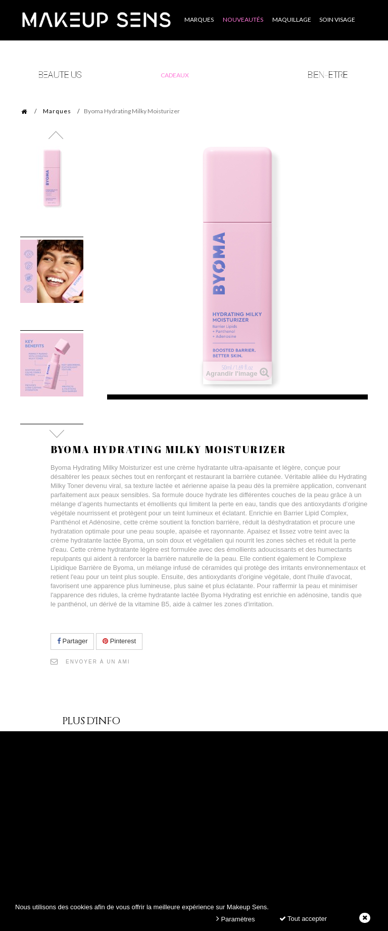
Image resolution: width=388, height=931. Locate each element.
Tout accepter (303, 918)
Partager (72, 641)
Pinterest (119, 641)
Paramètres (235, 918)
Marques (57, 111)
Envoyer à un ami (98, 661)
